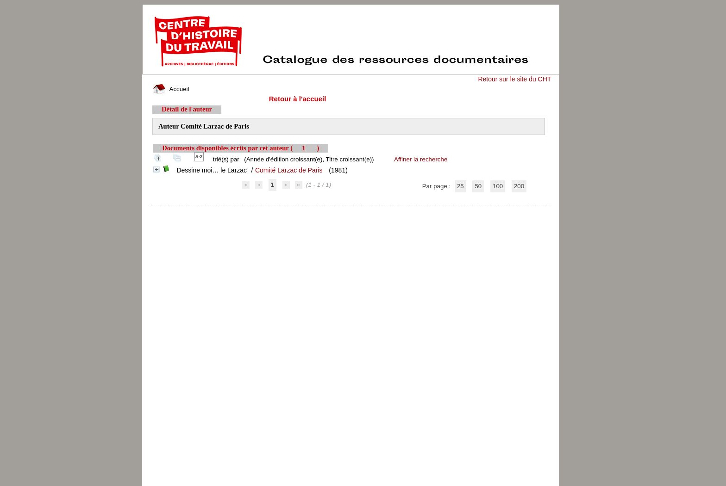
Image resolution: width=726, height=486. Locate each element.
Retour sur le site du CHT (514, 79)
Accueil (170, 89)
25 (460, 186)
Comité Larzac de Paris (289, 170)
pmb (352, 211)
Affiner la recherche (420, 159)
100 (498, 186)
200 (519, 186)
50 (478, 186)
